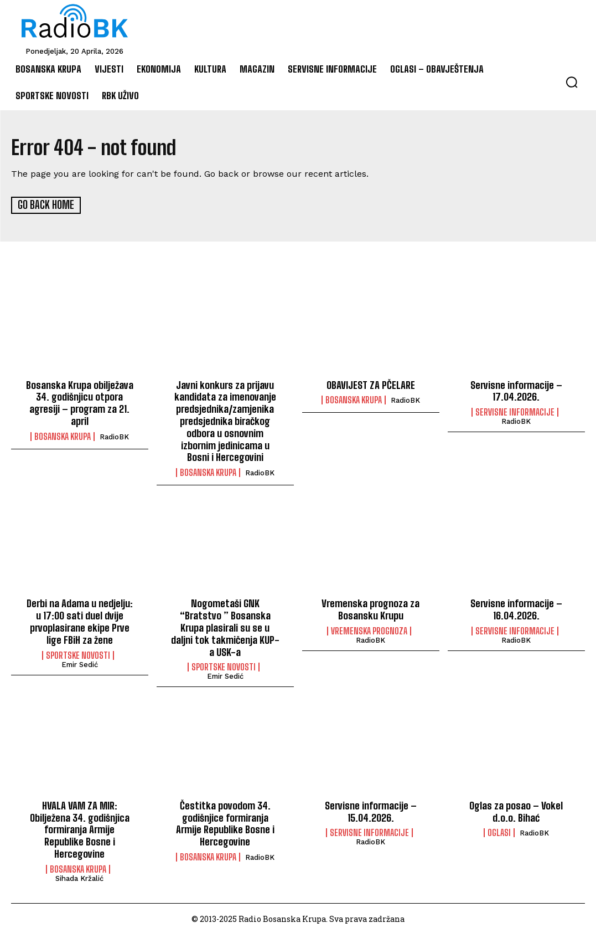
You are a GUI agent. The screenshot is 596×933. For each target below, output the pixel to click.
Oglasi (499, 831)
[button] (571, 82)
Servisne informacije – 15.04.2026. (370, 810)
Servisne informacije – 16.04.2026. (516, 609)
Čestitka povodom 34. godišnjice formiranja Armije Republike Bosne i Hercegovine (225, 822)
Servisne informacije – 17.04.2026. (516, 390)
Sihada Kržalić (79, 876)
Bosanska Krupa (62, 435)
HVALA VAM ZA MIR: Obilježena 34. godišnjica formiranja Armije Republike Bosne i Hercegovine (79, 828)
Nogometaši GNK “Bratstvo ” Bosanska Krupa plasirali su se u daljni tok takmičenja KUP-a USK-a (225, 627)
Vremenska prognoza (369, 630)
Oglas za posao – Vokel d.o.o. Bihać (516, 810)
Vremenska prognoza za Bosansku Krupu (370, 609)
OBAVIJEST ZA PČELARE (370, 384)
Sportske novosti (78, 653)
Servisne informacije (514, 411)
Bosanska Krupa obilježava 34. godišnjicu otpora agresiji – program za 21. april (79, 402)
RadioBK (114, 436)
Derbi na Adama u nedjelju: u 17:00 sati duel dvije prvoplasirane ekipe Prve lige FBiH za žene (80, 621)
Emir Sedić (79, 663)
